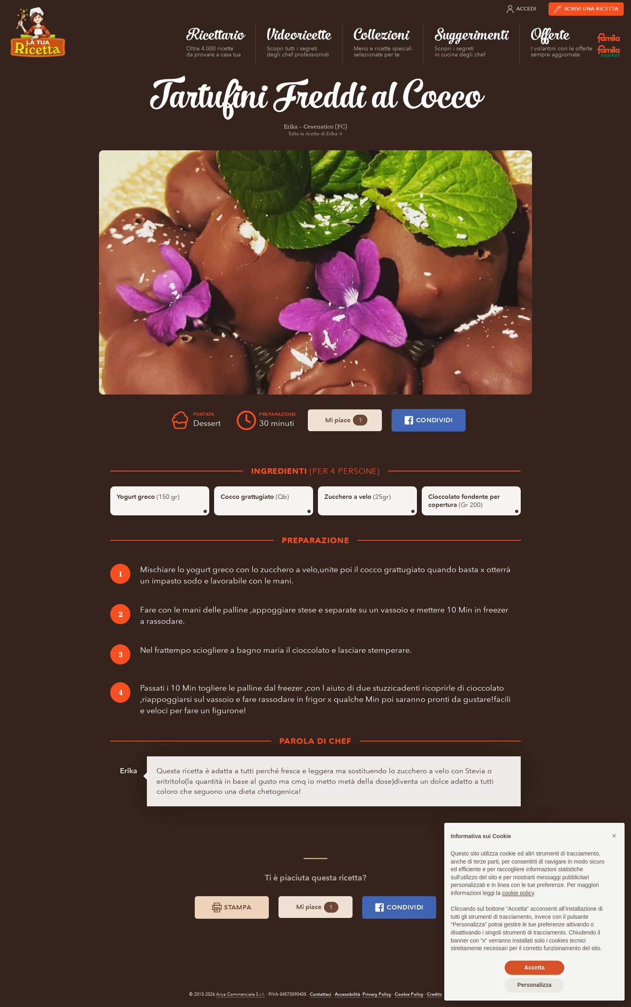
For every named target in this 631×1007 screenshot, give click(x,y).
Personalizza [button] (535, 985)
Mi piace (346, 420)
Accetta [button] (534, 967)
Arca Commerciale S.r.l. (240, 994)
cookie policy (518, 893)
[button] (614, 835)
